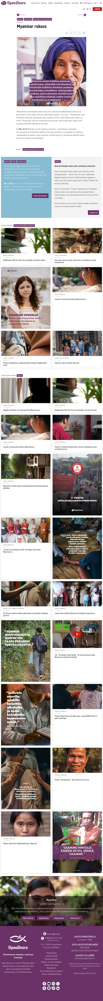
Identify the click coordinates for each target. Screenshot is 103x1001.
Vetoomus (44, 3)
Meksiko (14, 608)
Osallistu (67, 3)
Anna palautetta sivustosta (51, 971)
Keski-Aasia (63, 255)
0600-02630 (85, 947)
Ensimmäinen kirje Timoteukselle (42, 19)
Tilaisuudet (74, 3)
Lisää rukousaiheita (40, 195)
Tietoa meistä (35, 3)
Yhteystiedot (51, 953)
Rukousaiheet (28, 19)
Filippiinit (11, 358)
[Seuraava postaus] (18, 15)
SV (101, 3)
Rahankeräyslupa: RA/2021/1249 (85, 973)
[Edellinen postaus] (85, 15)
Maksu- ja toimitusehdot (51, 962)
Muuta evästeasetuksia (51, 974)
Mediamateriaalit (51, 965)
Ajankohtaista (58, 3)
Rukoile (50, 3)
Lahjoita (97, 9)
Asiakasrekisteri (51, 959)
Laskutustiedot (51, 956)
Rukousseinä (74, 918)
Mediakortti (51, 968)
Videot (56, 650)
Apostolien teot (22, 161)
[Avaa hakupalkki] (90, 9)
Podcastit (57, 711)
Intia (9, 608)
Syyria (67, 358)
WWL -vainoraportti (86, 3)
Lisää (96, 3)
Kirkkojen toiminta (28, 149)
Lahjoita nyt (93, 212)
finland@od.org (53, 934)
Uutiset (5, 255)
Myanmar (20, 19)
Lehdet (57, 358)
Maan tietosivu (28, 918)
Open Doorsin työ (38, 149)
